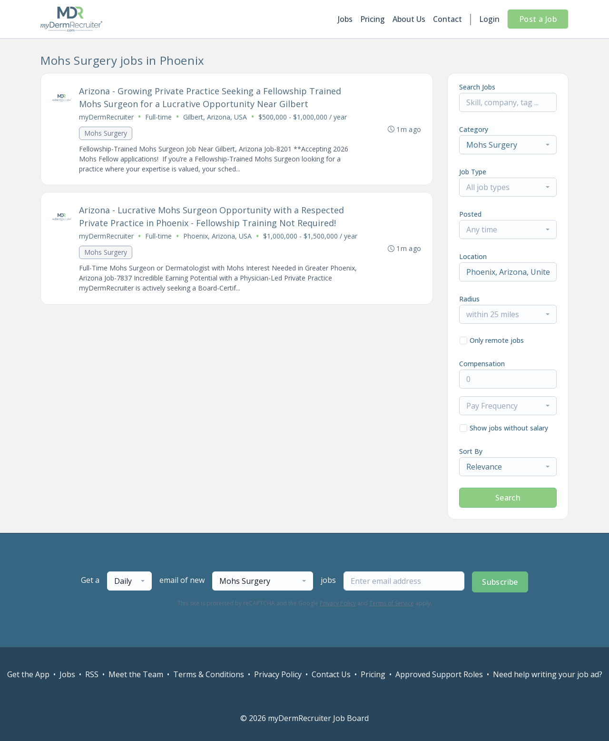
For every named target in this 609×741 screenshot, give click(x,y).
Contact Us (331, 674)
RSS (91, 674)
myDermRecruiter (106, 116)
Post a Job (538, 19)
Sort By (470, 451)
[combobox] (508, 144)
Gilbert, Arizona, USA (215, 116)
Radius (469, 298)
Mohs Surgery (105, 133)
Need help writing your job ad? (547, 674)
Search (508, 497)
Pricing (372, 19)
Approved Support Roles (439, 674)
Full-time (158, 116)
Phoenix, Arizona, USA (217, 236)
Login (489, 19)
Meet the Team (135, 674)
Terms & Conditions (208, 674)
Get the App (28, 674)
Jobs (345, 19)
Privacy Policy (338, 603)
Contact (447, 19)
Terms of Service (391, 603)
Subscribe (500, 582)
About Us (409, 19)
